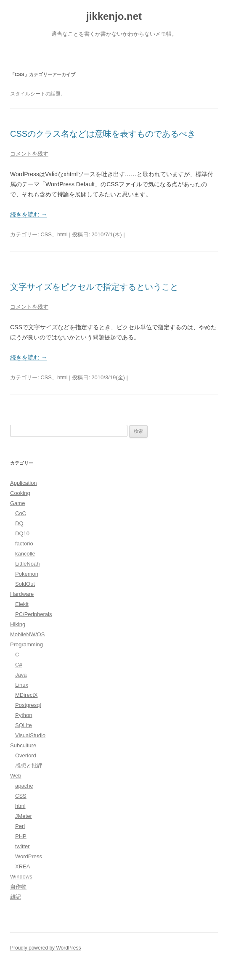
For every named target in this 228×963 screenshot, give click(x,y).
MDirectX (26, 695)
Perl (20, 826)
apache (24, 786)
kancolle (25, 553)
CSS (46, 234)
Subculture (23, 745)
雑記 (15, 897)
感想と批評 (28, 765)
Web (15, 776)
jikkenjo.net (114, 16)
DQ (19, 523)
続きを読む (28, 214)
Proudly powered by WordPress (45, 948)
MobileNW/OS (27, 634)
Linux (21, 685)
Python (23, 715)
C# (18, 664)
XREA (22, 866)
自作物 (18, 887)
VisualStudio (30, 735)
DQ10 (22, 533)
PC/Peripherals (33, 614)
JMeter (23, 816)
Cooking (20, 493)
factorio (24, 543)
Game (17, 503)
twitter (22, 846)
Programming (26, 644)
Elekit (22, 604)
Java (21, 675)
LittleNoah (27, 564)
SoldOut (25, 584)
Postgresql (28, 705)
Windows (21, 876)
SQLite (23, 725)
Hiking (17, 624)
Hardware (22, 594)
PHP (21, 836)
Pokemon (26, 574)
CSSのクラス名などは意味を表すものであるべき (103, 133)
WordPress (28, 856)
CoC (20, 513)
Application (23, 483)
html (62, 234)
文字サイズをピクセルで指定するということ (94, 286)
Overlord (25, 755)
